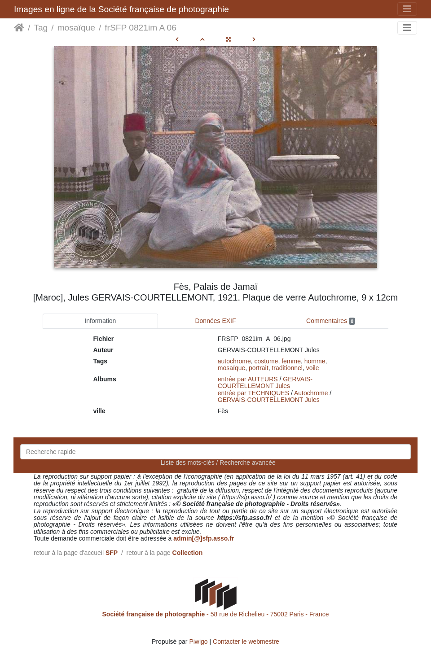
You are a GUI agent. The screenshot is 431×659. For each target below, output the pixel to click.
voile (312, 367)
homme (314, 361)
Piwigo (198, 641)
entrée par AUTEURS (248, 379)
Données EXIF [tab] (215, 320)
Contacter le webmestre (246, 641)
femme (291, 361)
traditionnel (287, 367)
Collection (187, 552)
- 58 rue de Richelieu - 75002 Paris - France (215, 614)
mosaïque (76, 27)
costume (266, 361)
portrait (258, 367)
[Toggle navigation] (407, 9)
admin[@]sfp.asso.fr (203, 538)
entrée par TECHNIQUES (253, 393)
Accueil (19, 28)
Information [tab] (100, 320)
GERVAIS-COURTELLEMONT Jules (265, 382)
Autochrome (311, 393)
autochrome (234, 361)
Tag (41, 27)
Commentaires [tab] (330, 321)
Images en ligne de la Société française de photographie (121, 9)
